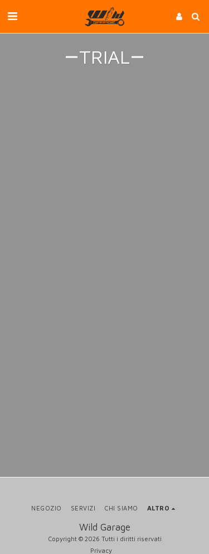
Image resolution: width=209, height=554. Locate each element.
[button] (12, 16)
